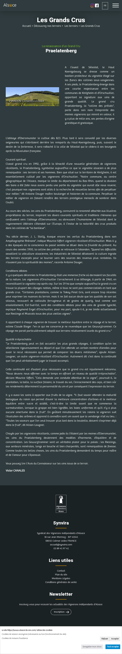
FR (105, 5)
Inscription (59, 612)
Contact (61, 570)
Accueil (26, 26)
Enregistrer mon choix (92, 647)
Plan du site (61, 574)
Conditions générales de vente (61, 582)
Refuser (105, 639)
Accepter (115, 639)
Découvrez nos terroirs (47, 26)
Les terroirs (71, 26)
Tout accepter (113, 647)
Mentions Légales (61, 578)
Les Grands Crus (90, 26)
